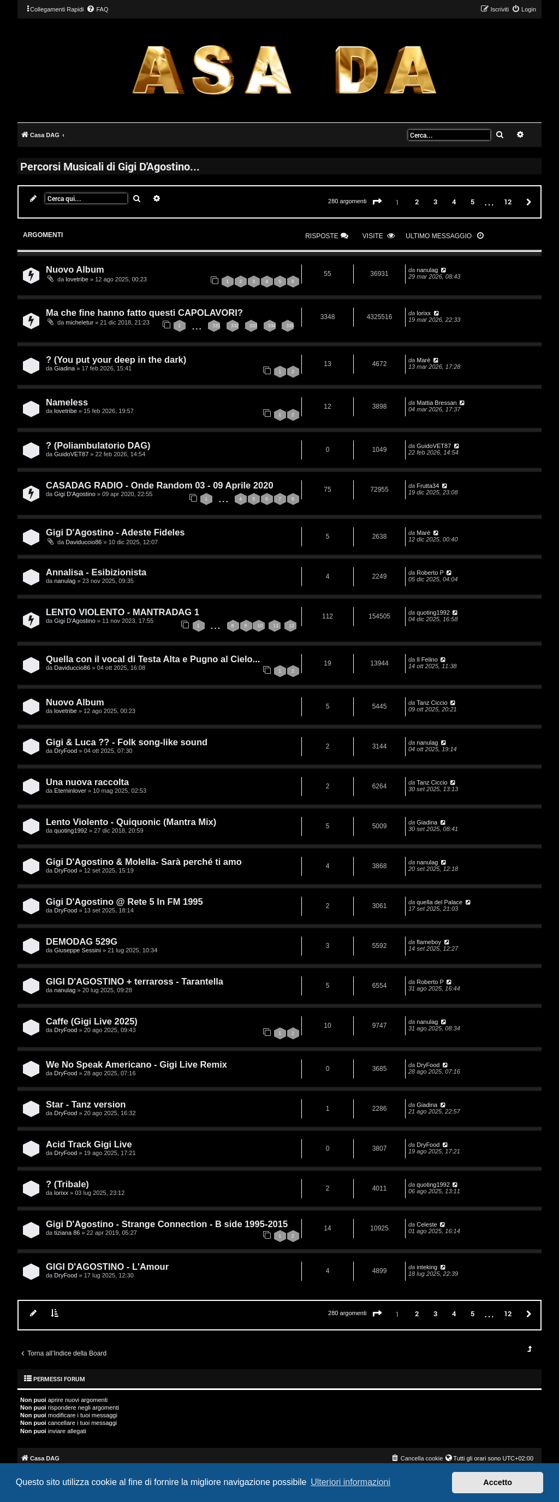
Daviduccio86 (84, 542)
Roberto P (430, 572)
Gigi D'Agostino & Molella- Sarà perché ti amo (144, 862)
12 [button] (508, 202)
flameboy (429, 942)
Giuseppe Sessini (77, 950)
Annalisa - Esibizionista (96, 572)
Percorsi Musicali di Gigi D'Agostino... (110, 166)
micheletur (79, 322)
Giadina (64, 368)
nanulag (427, 270)
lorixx (424, 313)
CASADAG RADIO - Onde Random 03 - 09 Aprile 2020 (159, 485)
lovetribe (77, 279)
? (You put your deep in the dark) (116, 359)
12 (291, 625)
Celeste (427, 1224)
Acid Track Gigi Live (89, 1144)
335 (290, 325)
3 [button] (435, 202)
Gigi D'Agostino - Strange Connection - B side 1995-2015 (167, 1224)
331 (216, 325)
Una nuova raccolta (87, 782)
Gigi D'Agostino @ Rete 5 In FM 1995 (124, 901)
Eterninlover (70, 790)
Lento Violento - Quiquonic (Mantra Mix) (131, 822)
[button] (377, 202)
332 (235, 325)
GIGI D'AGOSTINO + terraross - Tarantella (134, 981)
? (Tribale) (67, 1184)
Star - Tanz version (86, 1104)
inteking (427, 1267)
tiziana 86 (67, 1232)
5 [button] (472, 202)
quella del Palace (439, 902)
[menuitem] (97, 9)
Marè (423, 360)
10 (260, 625)
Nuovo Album (75, 269)
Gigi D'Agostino (74, 494)
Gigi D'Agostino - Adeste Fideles (115, 532)
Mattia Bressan (436, 402)
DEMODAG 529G (81, 941)
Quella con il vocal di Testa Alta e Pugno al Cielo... (153, 659)
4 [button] (454, 202)
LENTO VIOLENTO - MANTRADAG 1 (122, 612)
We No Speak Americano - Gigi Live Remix (136, 1064)
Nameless (67, 402)
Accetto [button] (497, 1482)
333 (253, 325)
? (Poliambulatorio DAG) (98, 445)
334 (272, 325)
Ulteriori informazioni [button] (350, 1482)
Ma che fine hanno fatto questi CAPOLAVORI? (144, 312)
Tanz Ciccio (432, 702)
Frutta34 (428, 485)
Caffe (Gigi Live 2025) (92, 1021)
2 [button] (417, 202)
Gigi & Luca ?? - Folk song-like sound (126, 742)
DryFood (65, 750)
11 (275, 625)
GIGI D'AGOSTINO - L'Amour (107, 1266)
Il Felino (427, 659)
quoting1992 (433, 612)
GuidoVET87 (71, 454)
